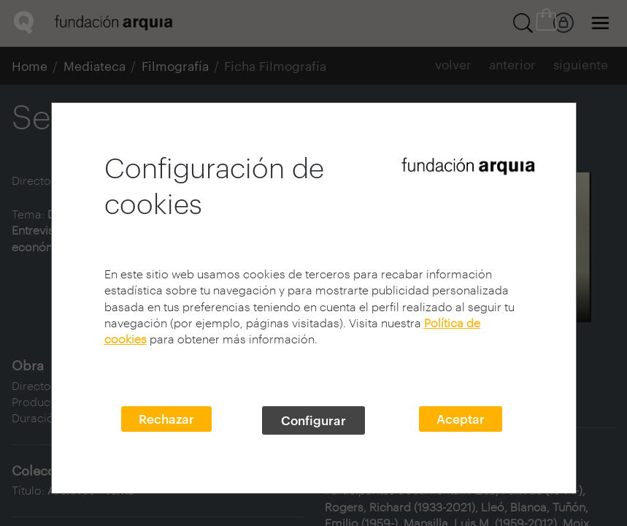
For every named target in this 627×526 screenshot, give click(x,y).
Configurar (313, 420)
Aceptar (460, 418)
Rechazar (166, 418)
